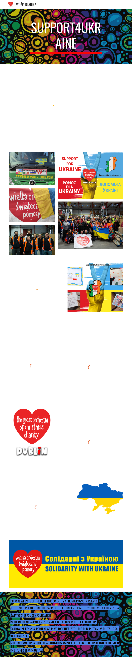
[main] (66, 36)
